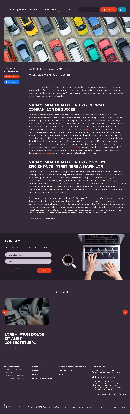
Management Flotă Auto (16, 376)
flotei (88, 129)
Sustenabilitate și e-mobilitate (72, 366)
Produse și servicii (11, 366)
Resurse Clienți (65, 370)
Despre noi (36, 366)
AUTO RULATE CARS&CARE (42, 378)
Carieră (35, 370)
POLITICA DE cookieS (118, 407)
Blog (61, 374)
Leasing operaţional (13, 369)
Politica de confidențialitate (91, 407)
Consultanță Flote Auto (15, 379)
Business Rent (11, 373)
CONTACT (36, 374)
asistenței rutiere (73, 147)
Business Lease (45, 153)
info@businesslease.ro (109, 377)
